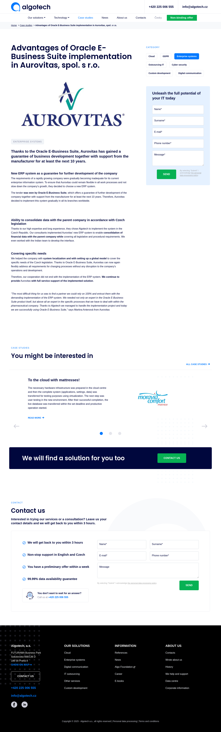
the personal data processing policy (190, 174)
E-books (119, 681)
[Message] (178, 158)
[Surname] (178, 120)
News (105, 17)
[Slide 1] (101, 433)
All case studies (198, 364)
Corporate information (177, 688)
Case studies (85, 17)
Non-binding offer (182, 17)
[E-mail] (178, 132)
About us (122, 17)
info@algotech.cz (195, 6)
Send (166, 174)
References (121, 652)
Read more (36, 418)
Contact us (172, 458)
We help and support (176, 674)
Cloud (67, 652)
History (169, 667)
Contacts (141, 17)
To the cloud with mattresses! (54, 380)
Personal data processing (125, 721)
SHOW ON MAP (21, 664)
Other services (72, 681)
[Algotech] (30, 6)
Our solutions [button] (35, 17)
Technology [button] (60, 17)
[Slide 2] (110, 433)
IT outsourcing (72, 674)
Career (118, 674)
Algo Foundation (125, 667)
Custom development (75, 688)
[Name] (178, 109)
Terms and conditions (149, 721)
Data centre (171, 681)
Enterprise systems (74, 660)
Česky (158, 17)
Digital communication (76, 667)
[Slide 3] (119, 433)
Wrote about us (173, 660)
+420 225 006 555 (161, 6)
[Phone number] (178, 143)
